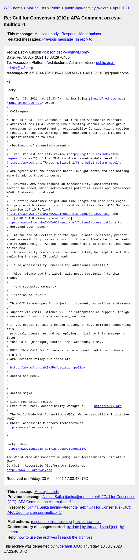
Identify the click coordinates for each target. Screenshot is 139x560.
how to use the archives (37, 537)
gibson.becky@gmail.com (65, 52)
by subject (108, 527)
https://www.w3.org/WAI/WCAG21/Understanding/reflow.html (58, 214)
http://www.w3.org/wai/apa (29, 428)
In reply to (84, 39)
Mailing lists (36, 8)
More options (90, 34)
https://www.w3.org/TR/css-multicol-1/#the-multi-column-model (63, 163)
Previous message (57, 39)
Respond (69, 34)
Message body (46, 34)
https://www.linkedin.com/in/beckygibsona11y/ (47, 449)
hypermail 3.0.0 (68, 546)
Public (55, 8)
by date (73, 527)
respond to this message (51, 522)
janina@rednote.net (107, 99)
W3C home (13, 8)
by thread (90, 527)
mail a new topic (88, 522)
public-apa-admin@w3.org (87, 8)
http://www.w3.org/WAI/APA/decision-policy (47, 368)
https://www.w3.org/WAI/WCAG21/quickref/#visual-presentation (60, 223)
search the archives (76, 537)
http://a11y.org (107, 406)
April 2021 (121, 8)
